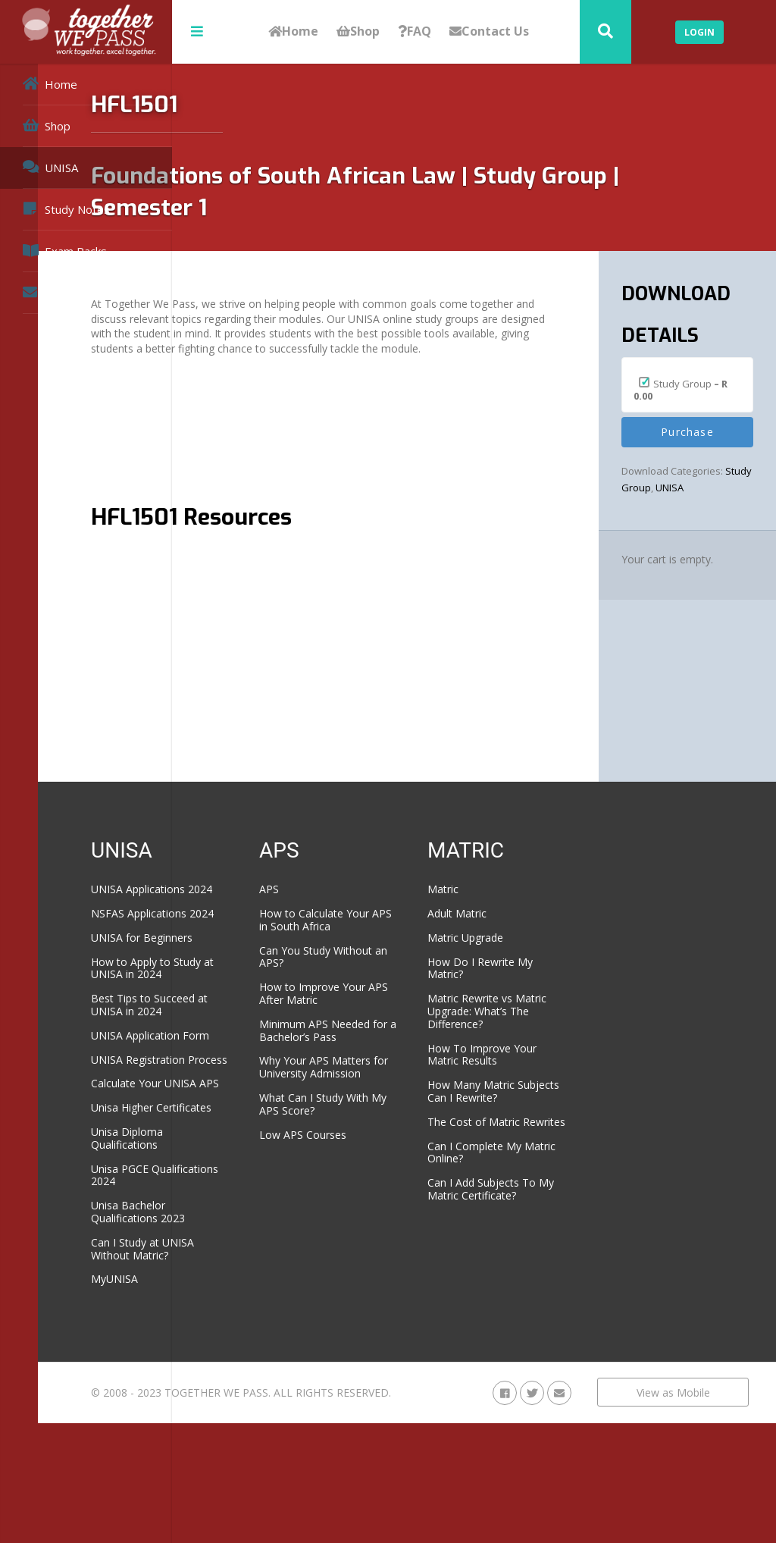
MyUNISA (248, 1368)
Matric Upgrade (533, 937)
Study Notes (66, 209)
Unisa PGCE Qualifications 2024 (272, 1264)
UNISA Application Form (269, 1079)
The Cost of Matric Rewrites (541, 1153)
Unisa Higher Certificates (256, 1190)
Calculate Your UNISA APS (260, 1153)
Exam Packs (65, 251)
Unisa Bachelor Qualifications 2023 (272, 1301)
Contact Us (489, 32)
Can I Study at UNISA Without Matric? (276, 1337)
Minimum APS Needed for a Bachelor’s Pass (398, 1062)
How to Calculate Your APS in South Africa (404, 926)
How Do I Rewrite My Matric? (538, 968)
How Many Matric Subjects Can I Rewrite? (538, 1110)
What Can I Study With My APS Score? (409, 1154)
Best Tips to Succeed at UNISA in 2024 (277, 1043)
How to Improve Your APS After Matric (400, 1013)
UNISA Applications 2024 (272, 895)
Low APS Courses (403, 1185)
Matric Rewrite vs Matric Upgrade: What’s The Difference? (537, 1017)
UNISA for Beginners (276, 962)
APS (370, 889)
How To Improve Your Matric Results (542, 1066)
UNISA (50, 167)
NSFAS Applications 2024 (273, 932)
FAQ (414, 32)
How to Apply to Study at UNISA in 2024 (268, 1000)
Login (699, 32)
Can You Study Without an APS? (400, 969)
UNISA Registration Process (272, 1117)
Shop (358, 32)
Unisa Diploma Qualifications (261, 1227)
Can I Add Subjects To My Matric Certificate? (541, 1234)
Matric (510, 889)
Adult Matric (524, 913)
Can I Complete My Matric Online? (542, 1190)
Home (293, 32)
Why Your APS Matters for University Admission (411, 1112)
